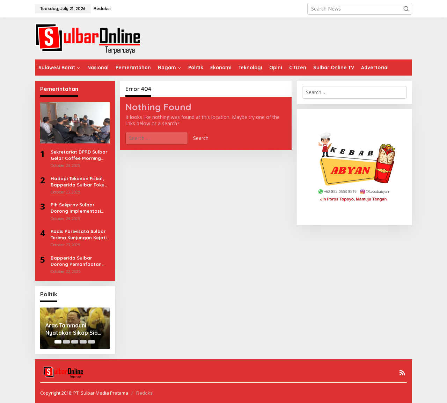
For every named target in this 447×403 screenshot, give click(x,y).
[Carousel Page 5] (91, 342)
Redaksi (144, 393)
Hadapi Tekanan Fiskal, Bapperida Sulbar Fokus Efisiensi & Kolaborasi (79, 182)
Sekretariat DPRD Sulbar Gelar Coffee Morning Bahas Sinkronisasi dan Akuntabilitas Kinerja (79, 155)
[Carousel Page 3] (74, 342)
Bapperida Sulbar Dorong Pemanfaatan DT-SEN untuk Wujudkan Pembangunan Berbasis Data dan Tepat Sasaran (79, 261)
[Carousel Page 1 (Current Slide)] (57, 342)
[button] (406, 9)
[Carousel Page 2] (66, 342)
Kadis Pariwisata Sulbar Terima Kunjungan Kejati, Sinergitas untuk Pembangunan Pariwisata (79, 234)
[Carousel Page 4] (83, 342)
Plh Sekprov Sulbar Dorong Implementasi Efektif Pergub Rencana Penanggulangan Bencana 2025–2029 (78, 208)
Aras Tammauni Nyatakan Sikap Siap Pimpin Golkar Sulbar (73, 329)
